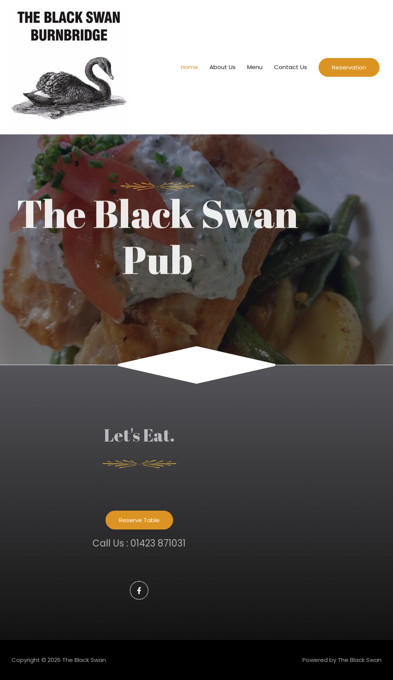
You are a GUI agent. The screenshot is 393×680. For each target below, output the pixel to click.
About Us (223, 67)
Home (189, 67)
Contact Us (290, 67)
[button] (139, 520)
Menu (255, 67)
